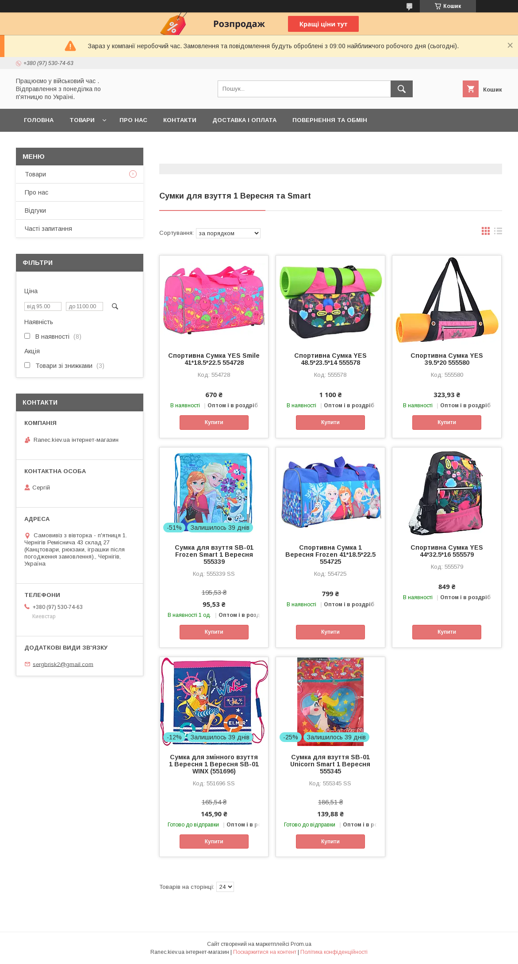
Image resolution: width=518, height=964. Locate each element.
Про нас (133, 120)
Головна (39, 120)
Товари (82, 120)
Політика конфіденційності (334, 952)
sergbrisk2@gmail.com (63, 664)
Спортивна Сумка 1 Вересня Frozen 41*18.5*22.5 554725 (330, 554)
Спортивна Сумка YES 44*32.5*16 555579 (447, 551)
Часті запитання (48, 228)
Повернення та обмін (329, 120)
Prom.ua (301, 944)
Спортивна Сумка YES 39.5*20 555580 (447, 359)
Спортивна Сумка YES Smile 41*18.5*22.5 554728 (214, 359)
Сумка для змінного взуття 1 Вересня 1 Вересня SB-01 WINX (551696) (214, 764)
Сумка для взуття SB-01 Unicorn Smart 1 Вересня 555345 (330, 764)
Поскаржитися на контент (264, 952)
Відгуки (35, 210)
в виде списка (498, 233)
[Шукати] (402, 88)
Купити (214, 422)
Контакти (179, 120)
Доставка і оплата (244, 120)
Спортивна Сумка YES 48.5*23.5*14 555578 (330, 359)
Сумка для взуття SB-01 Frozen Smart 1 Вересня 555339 (214, 554)
